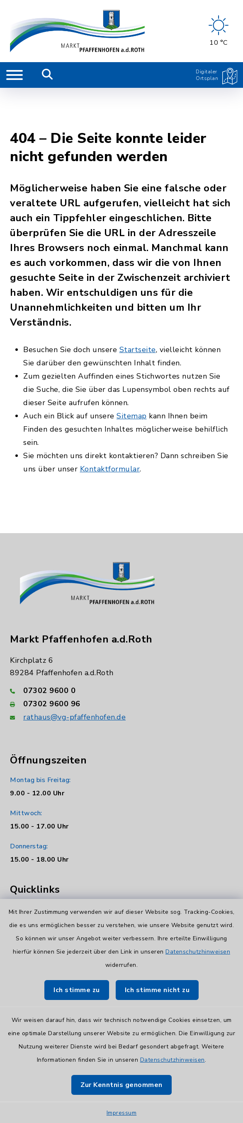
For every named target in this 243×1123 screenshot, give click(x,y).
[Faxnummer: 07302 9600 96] (121, 662)
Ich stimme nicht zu (157, 990)
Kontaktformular (110, 427)
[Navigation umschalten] (14, 75)
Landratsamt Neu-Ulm (50, 867)
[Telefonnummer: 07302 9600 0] (121, 649)
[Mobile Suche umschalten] (47, 75)
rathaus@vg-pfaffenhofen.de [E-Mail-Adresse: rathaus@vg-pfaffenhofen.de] (74, 676)
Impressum (122, 1113)
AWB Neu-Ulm (39, 886)
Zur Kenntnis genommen (121, 1084)
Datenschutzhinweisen (197, 952)
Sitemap (132, 374)
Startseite (137, 308)
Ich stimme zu (76, 990)
